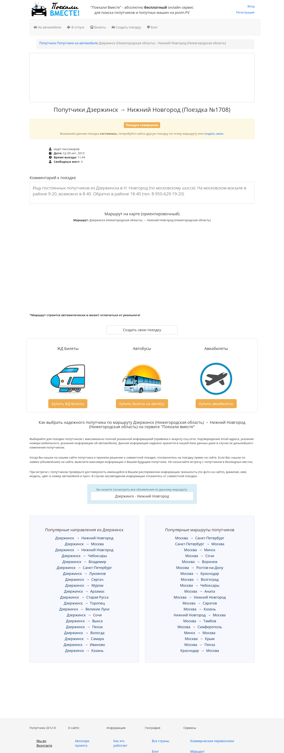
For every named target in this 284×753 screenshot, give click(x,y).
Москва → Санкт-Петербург (199, 538)
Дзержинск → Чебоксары (84, 555)
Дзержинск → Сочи (84, 615)
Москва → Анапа (199, 591)
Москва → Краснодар (199, 573)
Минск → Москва (199, 632)
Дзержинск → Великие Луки (84, 609)
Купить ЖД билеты (68, 403)
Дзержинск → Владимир (84, 561)
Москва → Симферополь (200, 626)
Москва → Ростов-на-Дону (199, 567)
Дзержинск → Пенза (84, 626)
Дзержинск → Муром (84, 585)
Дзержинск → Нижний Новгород (84, 538)
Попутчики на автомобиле (77, 43)
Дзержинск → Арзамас (84, 591)
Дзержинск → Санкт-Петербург (84, 567)
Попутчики (47, 43)
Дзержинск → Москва (84, 543)
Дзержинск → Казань (84, 650)
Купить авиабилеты (216, 403)
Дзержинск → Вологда (84, 632)
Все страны (160, 741)
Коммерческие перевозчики (212, 741)
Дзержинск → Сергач (84, 579)
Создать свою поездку (142, 329)
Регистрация (245, 12)
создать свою (213, 133)
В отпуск (75, 27)
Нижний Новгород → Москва (200, 615)
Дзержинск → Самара (84, 638)
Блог (152, 27)
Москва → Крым (200, 638)
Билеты (98, 27)
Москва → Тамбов (199, 621)
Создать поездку (126, 27)
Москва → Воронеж (200, 561)
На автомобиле (47, 27)
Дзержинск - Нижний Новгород (142, 496)
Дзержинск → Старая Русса (84, 597)
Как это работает (120, 743)
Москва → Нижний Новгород (200, 597)
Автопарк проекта (82, 743)
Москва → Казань (200, 609)
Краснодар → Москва (199, 650)
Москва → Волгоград (200, 579)
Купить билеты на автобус (142, 403)
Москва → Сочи (199, 555)
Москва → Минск (199, 549)
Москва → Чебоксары (199, 585)
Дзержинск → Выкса (84, 621)
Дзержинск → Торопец (84, 603)
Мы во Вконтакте (44, 743)
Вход (251, 6)
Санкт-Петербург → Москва (199, 543)
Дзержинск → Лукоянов (84, 573)
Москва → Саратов (200, 603)
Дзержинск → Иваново (84, 644)
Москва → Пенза (199, 644)
